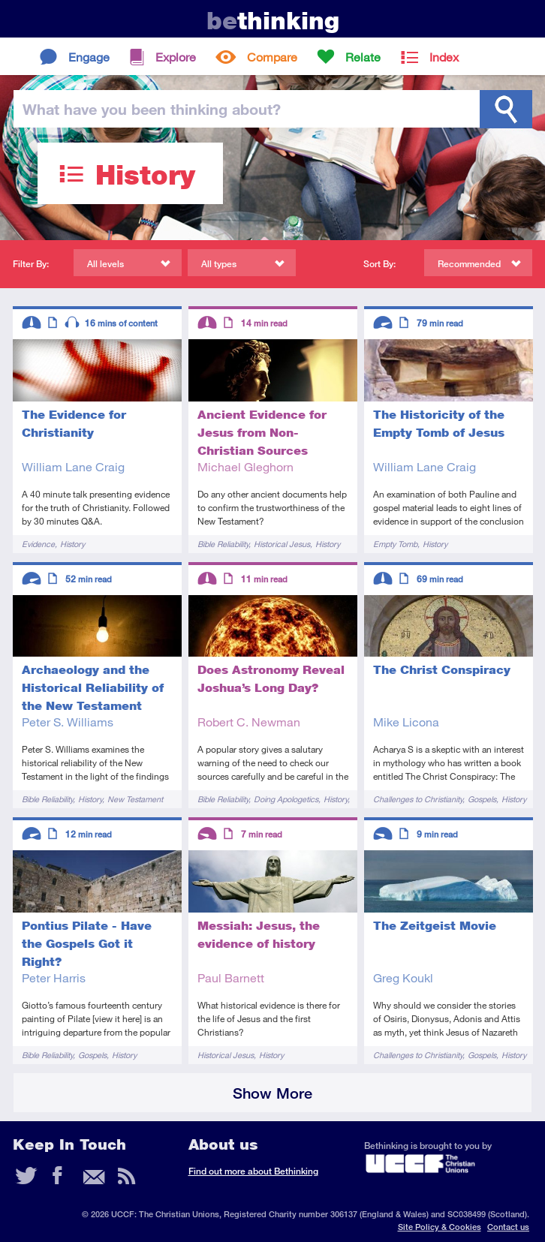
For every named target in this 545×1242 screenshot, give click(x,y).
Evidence (38, 544)
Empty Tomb (395, 544)
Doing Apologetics (286, 799)
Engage (89, 57)
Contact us (508, 1226)
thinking (272, 20)
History (72, 544)
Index (444, 57)
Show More (272, 1093)
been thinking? (152, 109)
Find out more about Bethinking (253, 1171)
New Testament (135, 799)
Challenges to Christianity (417, 799)
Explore (175, 57)
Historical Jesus (282, 544)
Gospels (482, 799)
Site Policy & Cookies (439, 1226)
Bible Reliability (222, 544)
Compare (272, 57)
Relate (363, 57)
